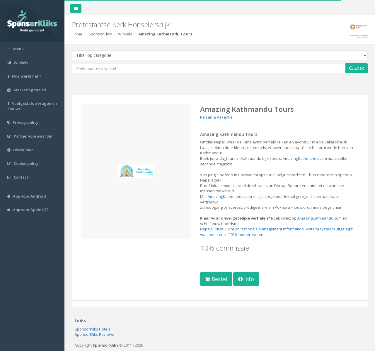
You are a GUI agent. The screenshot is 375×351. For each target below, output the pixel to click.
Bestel (216, 278)
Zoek (356, 68)
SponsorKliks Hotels (92, 329)
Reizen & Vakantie (216, 117)
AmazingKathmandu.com (305, 158)
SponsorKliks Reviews (94, 334)
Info (246, 278)
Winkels (125, 34)
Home (77, 34)
